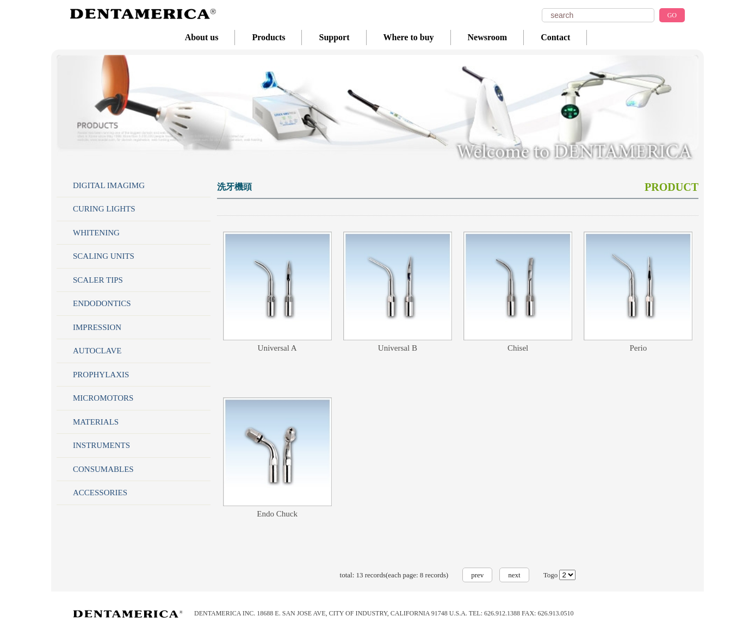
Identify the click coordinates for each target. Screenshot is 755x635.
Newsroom (488, 37)
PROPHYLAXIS (101, 374)
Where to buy (408, 37)
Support (334, 37)
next (514, 575)
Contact (555, 37)
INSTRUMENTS (101, 445)
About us (202, 37)
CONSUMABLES (103, 469)
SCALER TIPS (98, 280)
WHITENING (96, 232)
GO (672, 15)
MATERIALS (96, 422)
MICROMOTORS (103, 398)
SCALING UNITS (103, 256)
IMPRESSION (97, 327)
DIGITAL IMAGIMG (109, 185)
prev (477, 575)
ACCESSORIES (100, 492)
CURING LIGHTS (104, 208)
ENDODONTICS (102, 303)
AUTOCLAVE (97, 350)
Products (268, 37)
